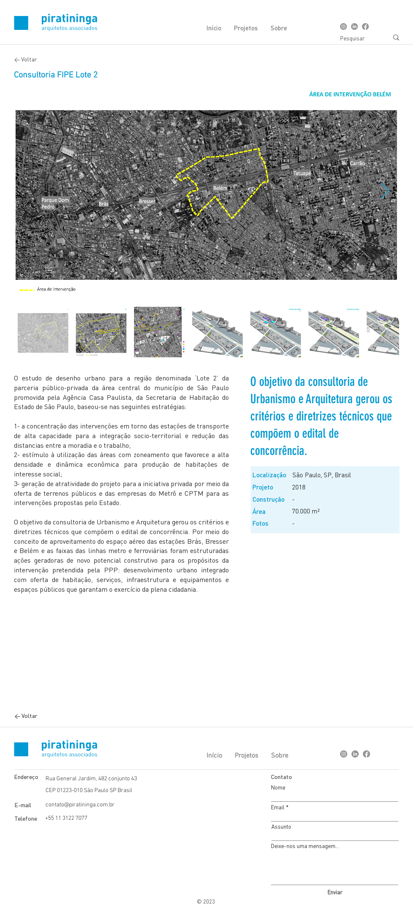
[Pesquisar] (357, 38)
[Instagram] (343, 26)
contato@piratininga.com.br (80, 804)
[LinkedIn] (354, 26)
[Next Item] (385, 191)
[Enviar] (336, 892)
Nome (278, 787)
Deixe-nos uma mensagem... (305, 846)
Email (277, 807)
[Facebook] (365, 26)
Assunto (281, 827)
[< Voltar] (62, 59)
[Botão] (311, 603)
